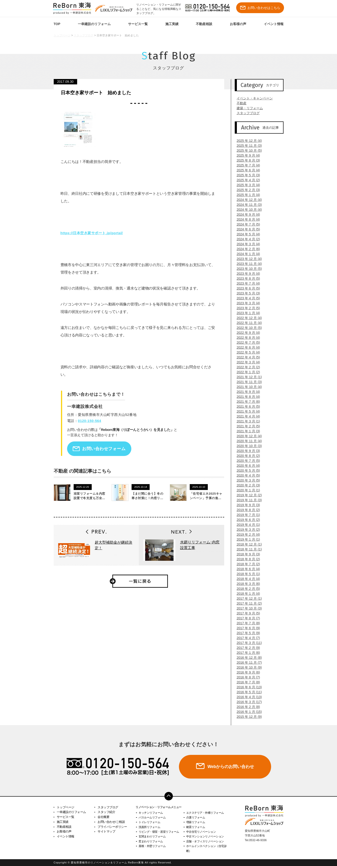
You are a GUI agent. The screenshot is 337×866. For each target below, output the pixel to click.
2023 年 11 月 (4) (247, 264)
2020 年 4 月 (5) (246, 475)
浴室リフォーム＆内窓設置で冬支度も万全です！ (89, 498)
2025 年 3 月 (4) (246, 185)
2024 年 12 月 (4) (247, 200)
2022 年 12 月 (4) (247, 318)
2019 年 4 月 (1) (246, 525)
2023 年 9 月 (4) (246, 273)
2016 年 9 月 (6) (246, 672)
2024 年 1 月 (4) (246, 254)
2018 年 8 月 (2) (246, 559)
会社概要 (103, 817)
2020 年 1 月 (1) (246, 490)
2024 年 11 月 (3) (247, 205)
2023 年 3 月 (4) (246, 303)
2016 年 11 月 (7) (247, 662)
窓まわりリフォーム (151, 841)
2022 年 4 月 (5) (246, 357)
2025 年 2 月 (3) (246, 190)
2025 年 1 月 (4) (246, 195)
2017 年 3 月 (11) (247, 643)
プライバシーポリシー (112, 826)
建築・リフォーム (248, 108)
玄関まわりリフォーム (152, 836)
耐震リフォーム (195, 827)
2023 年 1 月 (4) (246, 313)
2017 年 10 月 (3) (247, 608)
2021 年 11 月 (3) (247, 382)
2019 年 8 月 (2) (246, 510)
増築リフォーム (195, 822)
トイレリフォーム (149, 822)
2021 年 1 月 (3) (246, 431)
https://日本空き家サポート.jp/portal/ (92, 233)
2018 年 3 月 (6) (246, 584)
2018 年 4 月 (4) (246, 579)
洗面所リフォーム (149, 827)
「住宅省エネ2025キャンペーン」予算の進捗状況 (206, 498)
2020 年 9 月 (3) (246, 451)
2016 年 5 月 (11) (247, 692)
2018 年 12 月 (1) (247, 544)
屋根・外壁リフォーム (152, 846)
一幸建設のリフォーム (94, 24)
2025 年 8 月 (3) (246, 160)
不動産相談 (204, 24)
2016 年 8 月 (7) (246, 677)
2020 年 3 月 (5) (246, 480)
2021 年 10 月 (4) (247, 387)
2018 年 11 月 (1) (247, 549)
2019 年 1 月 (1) (246, 539)
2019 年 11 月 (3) (247, 500)
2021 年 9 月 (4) (246, 392)
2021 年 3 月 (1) (246, 421)
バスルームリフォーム (152, 817)
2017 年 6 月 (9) (246, 628)
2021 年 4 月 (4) (246, 416)
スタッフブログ (83, 35)
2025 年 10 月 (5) (247, 150)
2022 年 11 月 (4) (247, 323)
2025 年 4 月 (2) (246, 180)
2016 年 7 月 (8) (246, 682)
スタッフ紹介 (106, 812)
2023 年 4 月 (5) (246, 298)
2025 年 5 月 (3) (246, 175)
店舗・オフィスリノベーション (205, 841)
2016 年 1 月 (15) (247, 712)
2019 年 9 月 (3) (246, 505)
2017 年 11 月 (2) (247, 603)
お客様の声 (238, 24)
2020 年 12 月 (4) (247, 436)
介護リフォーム (195, 817)
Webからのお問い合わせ (230, 767)
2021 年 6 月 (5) (246, 406)
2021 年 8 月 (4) (246, 397)
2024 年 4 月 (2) (246, 239)
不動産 (240, 103)
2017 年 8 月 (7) (246, 618)
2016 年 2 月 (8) (246, 707)
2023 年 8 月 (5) (246, 278)
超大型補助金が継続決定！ (113, 545)
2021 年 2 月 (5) (246, 426)
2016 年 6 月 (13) (247, 687)
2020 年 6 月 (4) (246, 465)
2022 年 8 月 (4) (246, 337)
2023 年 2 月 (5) (246, 308)
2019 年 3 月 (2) (246, 529)
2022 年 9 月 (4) (246, 333)
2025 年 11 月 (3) (247, 145)
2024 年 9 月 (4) (246, 214)
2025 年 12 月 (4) (247, 141)
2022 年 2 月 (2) (246, 367)
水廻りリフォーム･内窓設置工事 (200, 545)
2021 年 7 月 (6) (246, 401)
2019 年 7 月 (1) (246, 515)
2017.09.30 (65, 81)
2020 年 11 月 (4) (247, 441)
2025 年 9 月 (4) (246, 155)
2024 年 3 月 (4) (246, 244)
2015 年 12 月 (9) (247, 717)
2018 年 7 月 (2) (246, 564)
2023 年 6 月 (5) (246, 288)
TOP (57, 24)
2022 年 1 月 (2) (246, 372)
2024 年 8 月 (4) (246, 219)
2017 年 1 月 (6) (246, 653)
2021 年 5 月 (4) (246, 411)
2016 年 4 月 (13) (247, 697)
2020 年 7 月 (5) (246, 461)
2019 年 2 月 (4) (246, 534)
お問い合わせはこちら (260, 8)
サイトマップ (106, 831)
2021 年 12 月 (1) (247, 377)
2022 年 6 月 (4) (246, 347)
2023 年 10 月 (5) (247, 269)
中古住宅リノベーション (201, 831)
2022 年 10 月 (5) (247, 328)
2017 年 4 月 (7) (246, 638)
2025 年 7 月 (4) (246, 165)
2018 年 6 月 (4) (246, 569)
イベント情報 (274, 24)
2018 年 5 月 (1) (246, 574)
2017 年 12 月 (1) (247, 598)
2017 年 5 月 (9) (246, 633)
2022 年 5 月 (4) (246, 352)
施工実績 (171, 24)
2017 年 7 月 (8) (246, 623)
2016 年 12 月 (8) (247, 657)
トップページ (62, 35)
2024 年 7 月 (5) (246, 224)
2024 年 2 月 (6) (246, 249)
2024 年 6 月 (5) (246, 229)
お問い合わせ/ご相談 (111, 822)
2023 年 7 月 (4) (246, 283)
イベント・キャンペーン (253, 98)
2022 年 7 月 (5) (246, 342)
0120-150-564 (89, 421)
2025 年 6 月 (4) (246, 170)
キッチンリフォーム (151, 812)
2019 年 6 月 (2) (246, 520)
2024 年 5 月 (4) (246, 234)
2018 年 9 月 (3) (246, 554)
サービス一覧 (138, 24)
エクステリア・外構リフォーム (205, 812)
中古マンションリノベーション (205, 836)
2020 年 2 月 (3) (246, 485)
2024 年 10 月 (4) (247, 209)
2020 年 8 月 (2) (246, 456)
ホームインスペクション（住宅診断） (206, 848)
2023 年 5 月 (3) (246, 293)
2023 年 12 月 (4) (247, 259)
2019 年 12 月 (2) (247, 495)
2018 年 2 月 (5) (246, 589)
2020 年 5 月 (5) (246, 470)
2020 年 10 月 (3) (247, 446)
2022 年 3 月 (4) (246, 362)
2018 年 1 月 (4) (246, 593)
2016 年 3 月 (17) (247, 702)
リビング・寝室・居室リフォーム (159, 831)
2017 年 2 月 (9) (246, 648)
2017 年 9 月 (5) (246, 613)
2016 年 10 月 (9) (247, 667)
